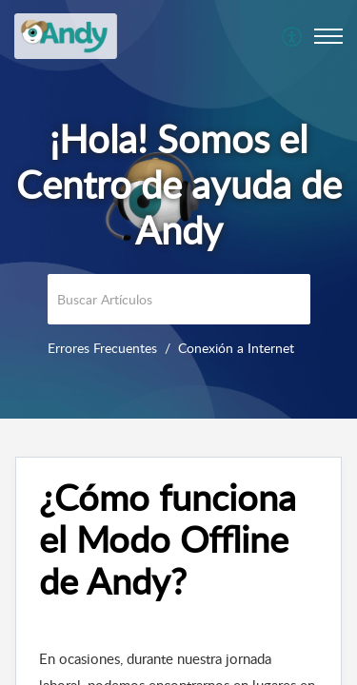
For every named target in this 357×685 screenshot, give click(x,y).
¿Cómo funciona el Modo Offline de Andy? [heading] (167, 539)
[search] (179, 299)
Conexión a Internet (236, 348)
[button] (292, 36)
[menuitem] (292, 36)
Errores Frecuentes (102, 348)
